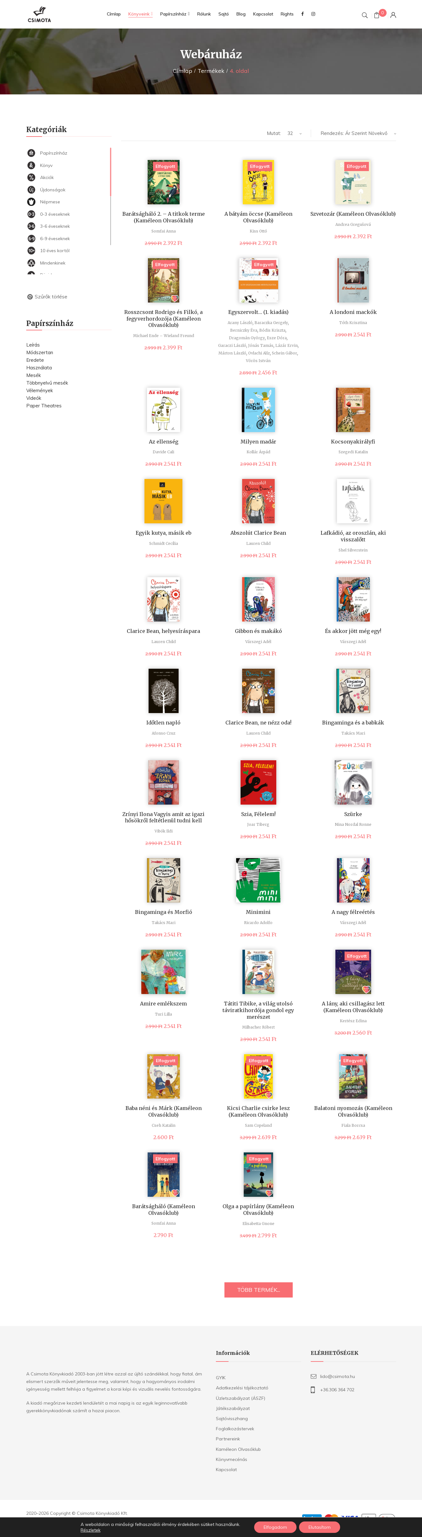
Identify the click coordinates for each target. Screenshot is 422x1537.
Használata (39, 368)
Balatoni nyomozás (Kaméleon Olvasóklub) (353, 1111)
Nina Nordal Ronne (353, 824)
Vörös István (258, 360)
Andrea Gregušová (353, 224)
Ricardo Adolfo (258, 922)
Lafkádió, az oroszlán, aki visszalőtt (353, 536)
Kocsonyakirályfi (353, 441)
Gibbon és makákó (258, 631)
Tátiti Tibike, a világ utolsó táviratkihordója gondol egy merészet (258, 1010)
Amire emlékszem (163, 1003)
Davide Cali (163, 452)
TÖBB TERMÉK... (258, 1289)
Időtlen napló (163, 722)
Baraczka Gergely (271, 322)
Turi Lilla (163, 1014)
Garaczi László (232, 345)
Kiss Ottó (258, 231)
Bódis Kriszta (272, 330)
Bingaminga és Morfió (163, 912)
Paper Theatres (44, 406)
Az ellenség (163, 441)
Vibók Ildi (164, 831)
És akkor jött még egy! (353, 631)
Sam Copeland (258, 1125)
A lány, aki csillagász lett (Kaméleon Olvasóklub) (353, 1006)
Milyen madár (258, 441)
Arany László (240, 322)
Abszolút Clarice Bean (258, 533)
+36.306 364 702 (337, 1390)
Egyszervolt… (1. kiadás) (258, 312)
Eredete (35, 360)
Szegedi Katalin (353, 452)
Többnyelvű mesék (47, 383)
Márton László (232, 353)
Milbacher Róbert (258, 1027)
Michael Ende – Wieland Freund (163, 335)
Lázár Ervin (286, 345)
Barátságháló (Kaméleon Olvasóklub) (163, 1209)
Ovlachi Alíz (259, 353)
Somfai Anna (163, 231)
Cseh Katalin (163, 1125)
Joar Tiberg (258, 824)
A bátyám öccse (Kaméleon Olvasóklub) (258, 217)
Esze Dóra (277, 337)
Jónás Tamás (260, 345)
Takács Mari (353, 733)
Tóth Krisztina (353, 322)
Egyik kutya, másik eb (163, 533)
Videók (33, 398)
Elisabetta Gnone (258, 1223)
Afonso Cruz (163, 733)
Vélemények (39, 390)
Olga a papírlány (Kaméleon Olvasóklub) (258, 1209)
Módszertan (39, 352)
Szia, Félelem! (258, 814)
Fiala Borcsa (353, 1125)
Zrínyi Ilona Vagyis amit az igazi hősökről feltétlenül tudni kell (163, 817)
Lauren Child (258, 543)
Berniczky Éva (243, 330)
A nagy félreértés (353, 912)
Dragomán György (247, 337)
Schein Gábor (284, 353)
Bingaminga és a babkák (353, 722)
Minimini (258, 912)
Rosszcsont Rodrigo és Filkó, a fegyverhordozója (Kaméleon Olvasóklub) (163, 318)
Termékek (211, 70)
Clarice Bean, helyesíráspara (163, 631)
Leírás (33, 345)
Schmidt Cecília (163, 543)
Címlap (182, 70)
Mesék (33, 375)
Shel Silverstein (353, 550)
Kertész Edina (353, 1020)
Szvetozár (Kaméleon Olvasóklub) (353, 214)
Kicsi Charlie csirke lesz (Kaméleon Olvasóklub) (258, 1111)
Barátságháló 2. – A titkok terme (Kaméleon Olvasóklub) (163, 217)
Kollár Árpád (258, 452)
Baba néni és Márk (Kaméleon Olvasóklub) (163, 1111)
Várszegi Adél (258, 641)
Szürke (353, 814)
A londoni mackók (353, 312)
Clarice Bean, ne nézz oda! (258, 722)
